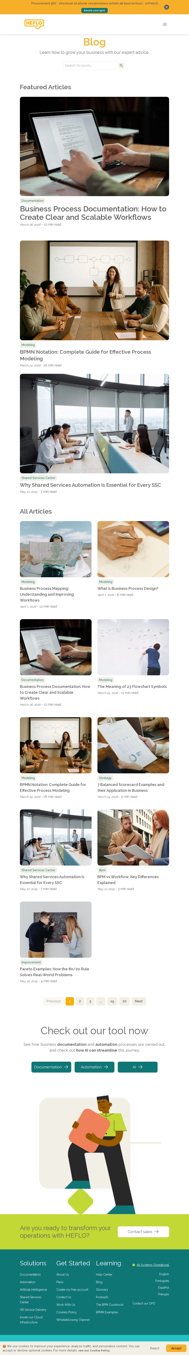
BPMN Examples (107, 1312)
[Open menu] (165, 24)
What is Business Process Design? (127, 588)
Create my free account (72, 1289)
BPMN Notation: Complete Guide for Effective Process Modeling (85, 355)
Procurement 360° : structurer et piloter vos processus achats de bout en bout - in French (94, 3)
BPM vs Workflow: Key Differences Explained (128, 880)
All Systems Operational (150, 1265)
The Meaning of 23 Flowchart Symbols (132, 686)
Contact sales (143, 1231)
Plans (59, 1282)
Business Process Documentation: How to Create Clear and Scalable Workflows (93, 212)
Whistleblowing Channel (73, 1319)
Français (163, 1294)
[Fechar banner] (166, 7)
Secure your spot (94, 10)
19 (112, 1001)
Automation (94, 1066)
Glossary (102, 1289)
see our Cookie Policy (94, 1350)
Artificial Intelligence (33, 1289)
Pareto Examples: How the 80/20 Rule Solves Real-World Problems (54, 972)
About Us (62, 1274)
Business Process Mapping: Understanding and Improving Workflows (47, 594)
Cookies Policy (66, 1312)
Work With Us (65, 1304)
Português (162, 1281)
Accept (176, 1348)
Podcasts (102, 1297)
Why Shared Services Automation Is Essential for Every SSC (90, 485)
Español (163, 1287)
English (164, 1274)
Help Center (104, 1274)
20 (125, 1001)
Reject (154, 1348)
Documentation (51, 1066)
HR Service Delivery (33, 1309)
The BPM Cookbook (109, 1304)
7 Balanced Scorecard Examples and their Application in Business (130, 787)
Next (139, 1001)
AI (138, 1066)
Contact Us (63, 1297)
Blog (99, 1282)
